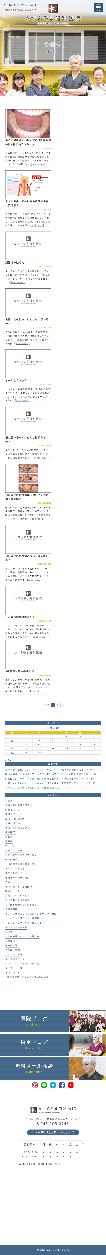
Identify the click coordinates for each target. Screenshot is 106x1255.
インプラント (12, 972)
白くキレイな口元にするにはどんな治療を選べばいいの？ (37, 787)
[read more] (38, 164)
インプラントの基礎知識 (18, 886)
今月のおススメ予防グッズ (20, 864)
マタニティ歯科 (13, 954)
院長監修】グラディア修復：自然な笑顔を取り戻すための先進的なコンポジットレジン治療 (55, 778)
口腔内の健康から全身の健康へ (22, 936)
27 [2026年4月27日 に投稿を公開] (12, 752)
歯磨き (9, 836)
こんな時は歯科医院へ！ (20, 617)
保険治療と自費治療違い (18, 805)
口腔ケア (10, 800)
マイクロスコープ (15, 959)
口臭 (7, 882)
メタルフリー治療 (15, 868)
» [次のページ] (62, 705)
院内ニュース (12, 891)
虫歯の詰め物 (12, 823)
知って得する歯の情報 (17, 900)
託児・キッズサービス (17, 895)
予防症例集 (11, 909)
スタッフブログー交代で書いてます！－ (27, 922)
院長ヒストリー (13, 809)
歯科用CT (10, 832)
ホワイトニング (13, 873)
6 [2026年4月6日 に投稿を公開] (12, 740)
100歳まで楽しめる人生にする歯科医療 (27, 977)
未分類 (9, 931)
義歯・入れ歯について (17, 827)
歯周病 (9, 841)
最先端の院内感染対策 (17, 877)
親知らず (10, 814)
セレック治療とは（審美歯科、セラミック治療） (32, 913)
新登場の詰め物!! (16, 262)
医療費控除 (11, 945)
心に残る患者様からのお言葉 (21, 904)
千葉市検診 (11, 859)
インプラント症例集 (16, 927)
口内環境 (10, 940)
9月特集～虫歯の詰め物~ (20, 671)
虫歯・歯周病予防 (15, 818)
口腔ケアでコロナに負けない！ (22, 855)
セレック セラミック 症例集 (22, 918)
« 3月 (8, 760)
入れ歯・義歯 (12, 949)
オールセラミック (16, 380)
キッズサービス (13, 968)
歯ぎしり (10, 845)
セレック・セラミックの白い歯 (22, 963)
